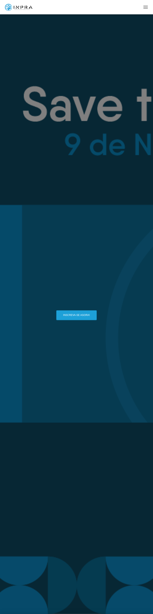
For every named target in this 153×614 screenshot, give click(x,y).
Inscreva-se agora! (76, 315)
